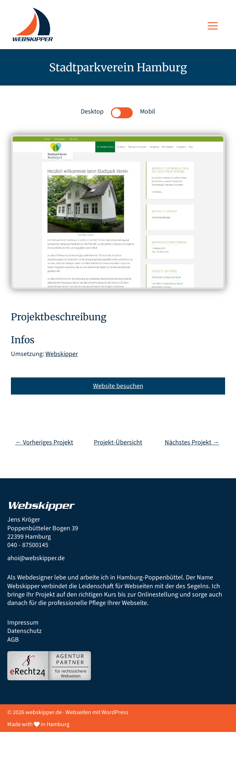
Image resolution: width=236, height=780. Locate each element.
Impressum (23, 622)
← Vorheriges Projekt (44, 442)
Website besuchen (118, 386)
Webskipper (61, 354)
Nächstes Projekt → (192, 442)
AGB (13, 640)
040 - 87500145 (27, 545)
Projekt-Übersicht (118, 442)
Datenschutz (24, 631)
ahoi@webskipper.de (36, 558)
